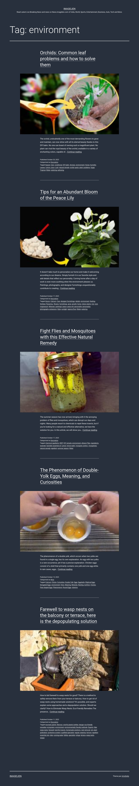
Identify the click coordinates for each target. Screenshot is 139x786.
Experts (90, 727)
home (79, 304)
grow (69, 304)
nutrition (87, 585)
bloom (48, 301)
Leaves (42, 167)
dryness (72, 165)
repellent (54, 448)
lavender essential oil (54, 446)
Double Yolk (69, 582)
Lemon (64, 446)
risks (51, 735)
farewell (51, 730)
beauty (48, 165)
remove (89, 733)
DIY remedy (68, 443)
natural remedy (64, 167)
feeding (92, 301)
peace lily (70, 307)
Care (52, 165)
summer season (63, 448)
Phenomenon (57, 587)
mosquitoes (93, 446)
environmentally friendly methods (76, 727)
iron (93, 304)
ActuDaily (125, 776)
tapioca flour (72, 309)
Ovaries (93, 585)
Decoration (54, 162)
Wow (52, 580)
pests (77, 167)
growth (74, 304)
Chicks (54, 582)
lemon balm (71, 446)
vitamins (75, 587)
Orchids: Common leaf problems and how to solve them (67, 59)
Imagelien (69, 8)
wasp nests (90, 735)
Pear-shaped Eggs (46, 587)
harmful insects (60, 730)
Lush (56, 167)
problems (86, 167)
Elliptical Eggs (90, 582)
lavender (43, 446)
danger (81, 725)
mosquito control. (82, 446)
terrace (83, 735)
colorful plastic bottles (70, 725)
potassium (53, 309)
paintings (58, 307)
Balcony (59, 725)
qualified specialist (67, 733)
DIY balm (66, 165)
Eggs (75, 582)
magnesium (44, 307)
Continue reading (74, 152)
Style (59, 309)
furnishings (63, 304)
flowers (56, 304)
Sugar (93, 167)
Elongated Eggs (45, 585)
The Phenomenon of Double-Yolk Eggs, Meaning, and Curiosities (69, 476)
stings (78, 735)
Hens (62, 585)
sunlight (64, 309)
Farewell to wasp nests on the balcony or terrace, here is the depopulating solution (68, 615)
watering (54, 170)
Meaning (68, 585)
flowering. (49, 304)
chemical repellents (52, 443)
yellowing (61, 170)
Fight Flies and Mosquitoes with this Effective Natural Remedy (68, 337)
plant (81, 167)
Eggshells (81, 582)
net (92, 730)
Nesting (80, 585)
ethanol (84, 443)
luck (96, 304)
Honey (87, 165)
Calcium (53, 301)
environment (80, 165)
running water (58, 735)
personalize (86, 307)
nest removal (85, 730)
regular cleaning (80, 733)
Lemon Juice (50, 167)
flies (88, 443)
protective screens (54, 733)
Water (48, 170)
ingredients (94, 443)
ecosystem (51, 727)
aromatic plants (51, 725)
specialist (72, 735)
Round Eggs (67, 587)
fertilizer (43, 304)
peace (64, 307)
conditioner (58, 165)
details (77, 301)
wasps (42, 738)
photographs (44, 309)
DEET (61, 443)
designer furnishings (68, 301)
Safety (66, 735)
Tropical (43, 170)
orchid (72, 167)
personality (78, 307)
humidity (93, 165)
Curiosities (60, 582)
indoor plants (86, 304)
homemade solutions (73, 730)
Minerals (52, 307)
